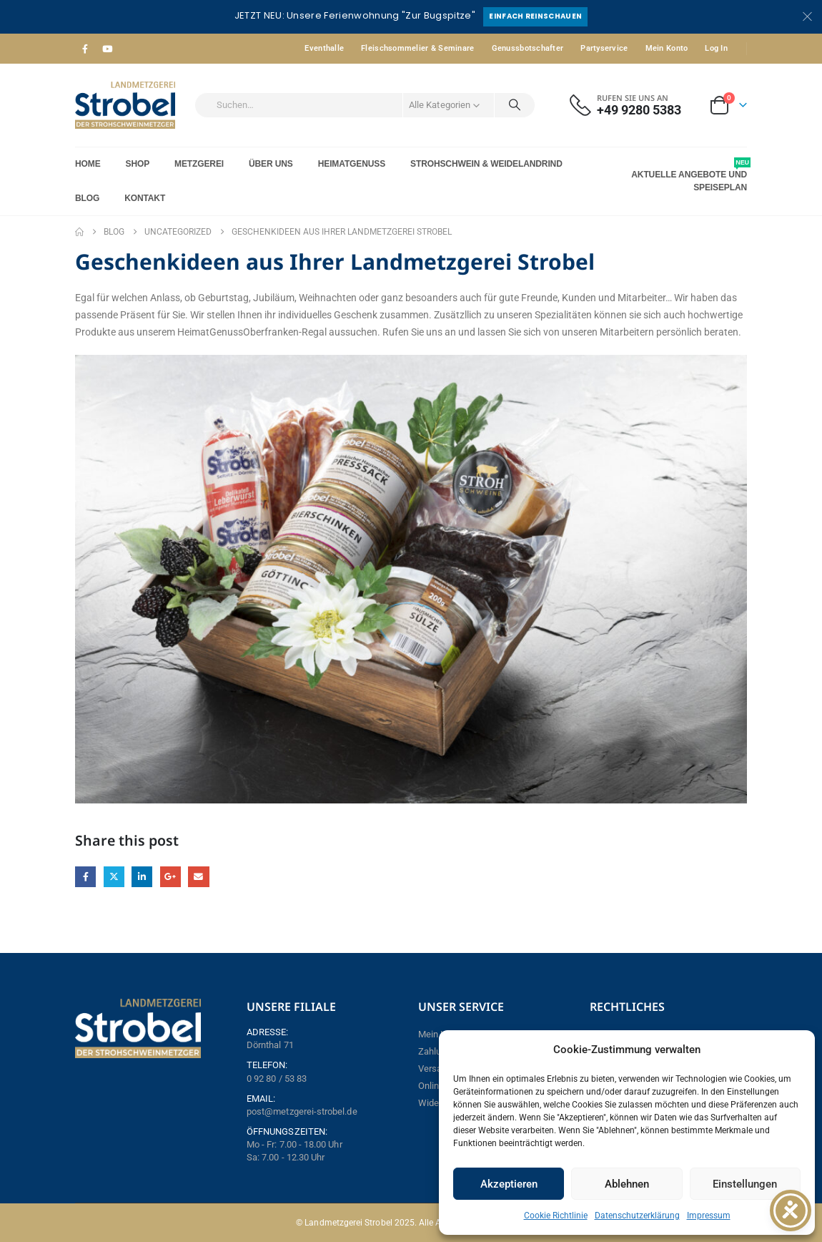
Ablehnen (627, 1184)
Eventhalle (324, 48)
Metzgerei (199, 164)
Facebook (85, 876)
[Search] (515, 105)
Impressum (709, 1216)
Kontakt (144, 198)
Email (198, 876)
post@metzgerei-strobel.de (302, 1111)
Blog (87, 198)
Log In (716, 48)
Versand (435, 1068)
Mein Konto (666, 48)
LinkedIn (142, 876)
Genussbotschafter (528, 48)
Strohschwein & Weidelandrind (486, 164)
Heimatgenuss (351, 164)
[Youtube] (107, 48)
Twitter (114, 876)
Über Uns (271, 164)
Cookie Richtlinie (556, 1216)
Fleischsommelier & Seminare (417, 48)
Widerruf (436, 1102)
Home (88, 164)
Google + (170, 876)
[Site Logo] (125, 105)
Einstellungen (745, 1184)
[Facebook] (85, 48)
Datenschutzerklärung (637, 1216)
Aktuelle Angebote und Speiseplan (689, 174)
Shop (138, 164)
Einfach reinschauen (535, 16)
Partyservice (604, 48)
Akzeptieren (509, 1184)
